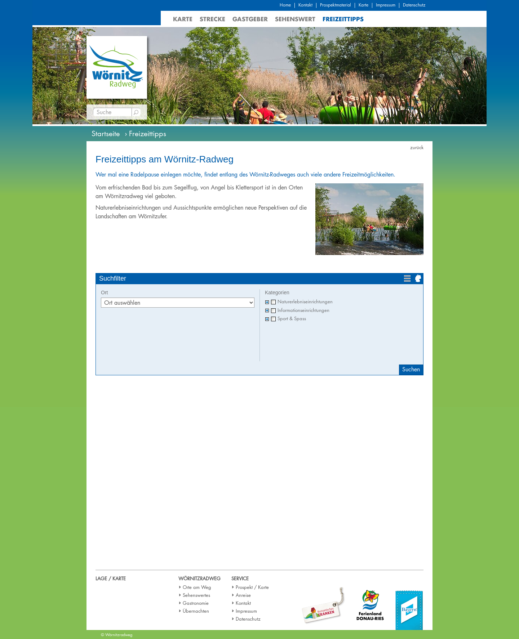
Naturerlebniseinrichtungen (305, 301)
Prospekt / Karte (252, 587)
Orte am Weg (197, 587)
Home (285, 5)
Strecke (212, 19)
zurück (416, 147)
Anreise (243, 595)
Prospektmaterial (335, 5)
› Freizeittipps (145, 133)
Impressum (385, 5)
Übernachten (196, 611)
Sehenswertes (196, 595)
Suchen (411, 369)
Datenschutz (414, 5)
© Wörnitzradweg (116, 634)
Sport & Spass (292, 318)
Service (240, 578)
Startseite (106, 133)
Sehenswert (295, 19)
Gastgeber (250, 19)
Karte (363, 5)
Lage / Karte (111, 578)
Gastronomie (196, 603)
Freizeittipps (343, 19)
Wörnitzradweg (199, 578)
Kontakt (305, 5)
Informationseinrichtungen (303, 310)
